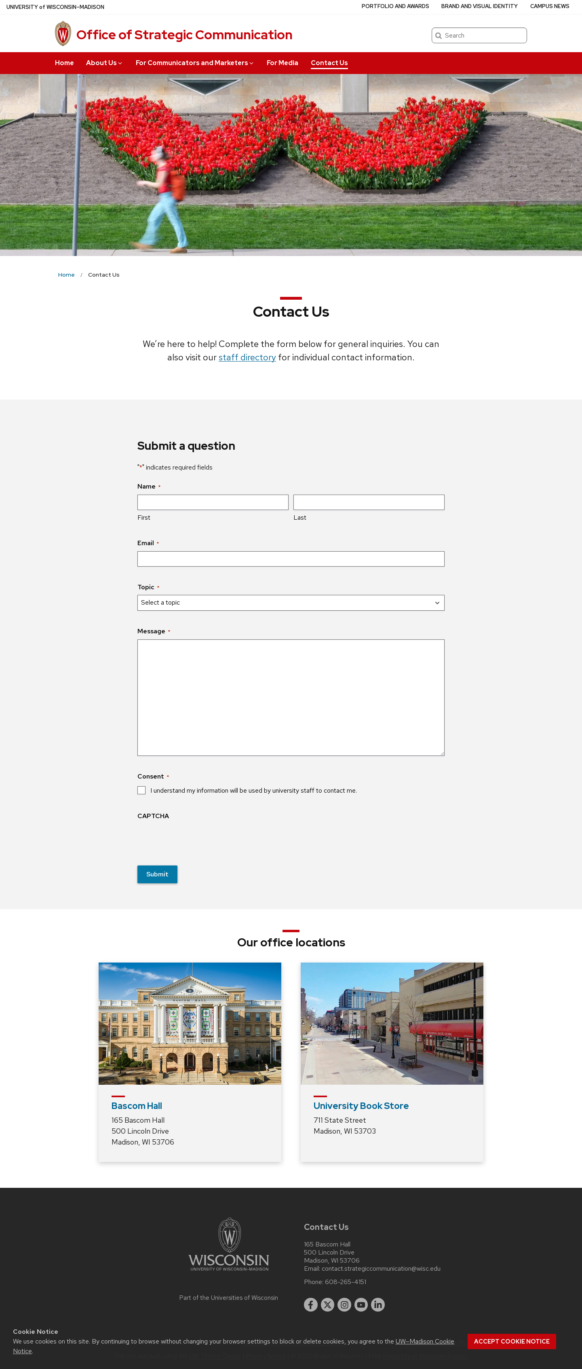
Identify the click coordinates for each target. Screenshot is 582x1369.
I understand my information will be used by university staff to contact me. (253, 790)
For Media (282, 63)
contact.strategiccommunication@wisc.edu (381, 1269)
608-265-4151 (345, 1282)
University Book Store (361, 1106)
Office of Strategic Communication (184, 34)
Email (148, 543)
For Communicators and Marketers (195, 63)
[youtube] (361, 1305)
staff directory (247, 357)
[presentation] (198, 840)
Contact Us (329, 63)
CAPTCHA (153, 816)
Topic (148, 587)
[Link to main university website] (228, 1272)
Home (64, 63)
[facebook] (311, 1305)
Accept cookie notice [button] (512, 1341)
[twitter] (328, 1305)
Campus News (549, 6)
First (143, 517)
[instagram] (344, 1305)
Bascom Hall (137, 1106)
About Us (104, 63)
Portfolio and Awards (395, 6)
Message (153, 631)
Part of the (228, 1298)
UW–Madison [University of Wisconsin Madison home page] (55, 7)
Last (299, 517)
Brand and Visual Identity (479, 6)
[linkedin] (378, 1305)
